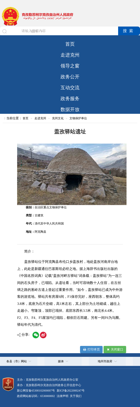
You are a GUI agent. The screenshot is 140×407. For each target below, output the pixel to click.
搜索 (129, 31)
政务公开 (70, 76)
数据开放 (70, 109)
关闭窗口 (114, 349)
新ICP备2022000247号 (70, 390)
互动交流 (70, 87)
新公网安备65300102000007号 (36, 390)
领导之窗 (70, 66)
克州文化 (58, 118)
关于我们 (75, 396)
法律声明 (62, 396)
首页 (70, 44)
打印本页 (91, 349)
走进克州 (70, 55)
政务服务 (70, 98)
